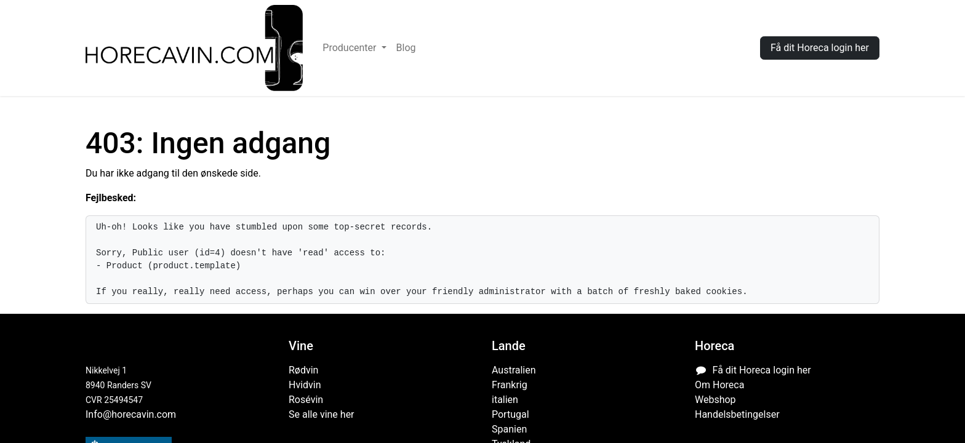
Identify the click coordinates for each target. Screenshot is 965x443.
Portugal (510, 414)
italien (505, 399)
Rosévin (306, 399)
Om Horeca (719, 385)
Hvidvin (305, 385)
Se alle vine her (321, 414)
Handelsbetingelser (737, 414)
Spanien (509, 429)
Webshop (715, 399)
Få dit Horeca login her (820, 48)
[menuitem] (354, 48)
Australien (514, 370)
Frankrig (509, 385)
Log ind (726, 48)
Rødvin (303, 370)
